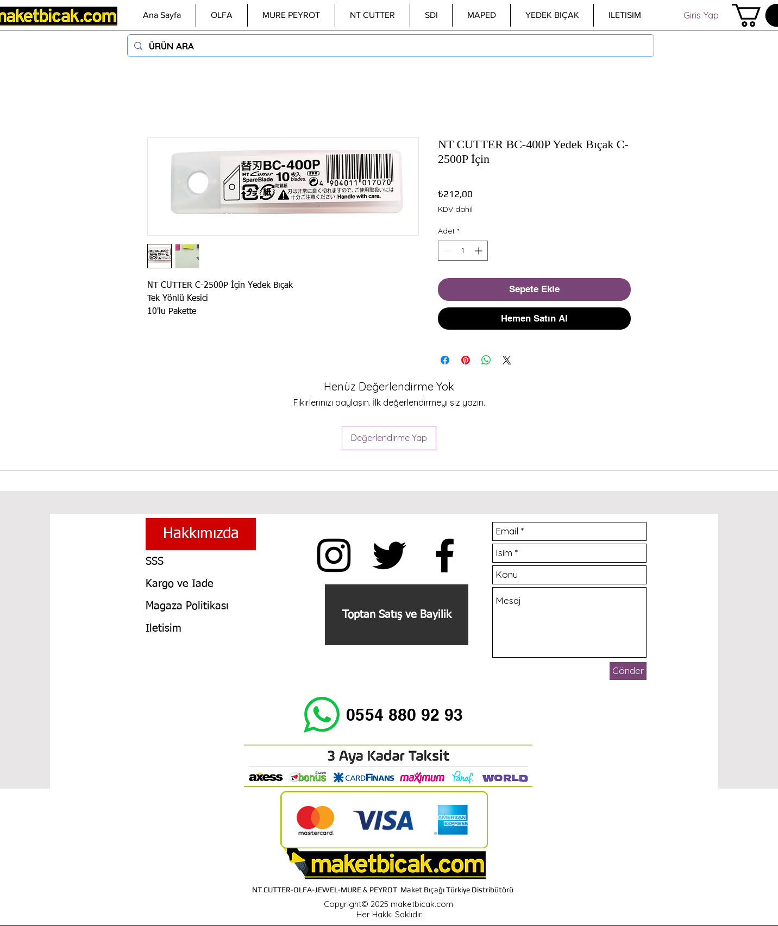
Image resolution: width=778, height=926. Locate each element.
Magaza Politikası (187, 606)
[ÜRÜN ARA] (390, 45)
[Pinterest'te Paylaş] (465, 360)
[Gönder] (628, 671)
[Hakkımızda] (201, 534)
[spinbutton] (463, 250)
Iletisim (163, 628)
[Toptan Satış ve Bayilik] (396, 614)
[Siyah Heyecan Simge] (389, 555)
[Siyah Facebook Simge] (444, 555)
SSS (155, 561)
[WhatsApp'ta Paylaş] (486, 360)
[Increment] (479, 250)
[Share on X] (506, 360)
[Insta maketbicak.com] (333, 555)
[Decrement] (446, 250)
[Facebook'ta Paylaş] (444, 360)
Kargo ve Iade (180, 583)
